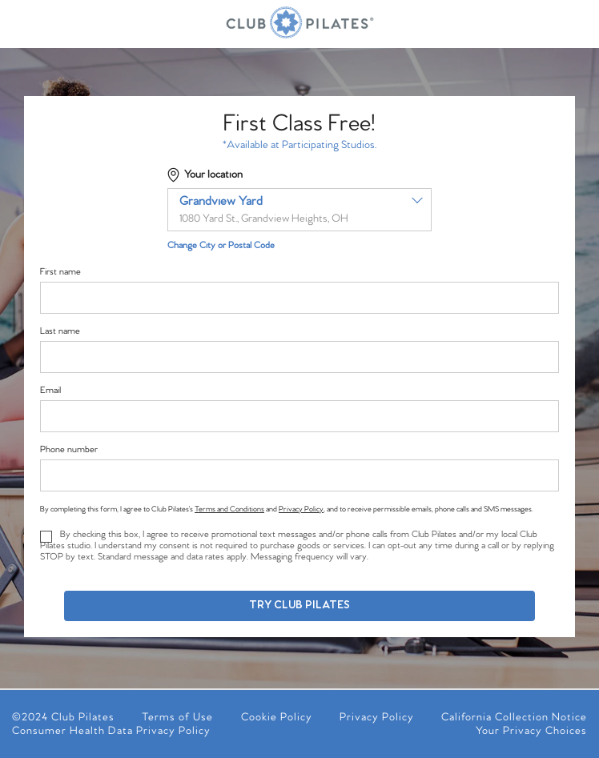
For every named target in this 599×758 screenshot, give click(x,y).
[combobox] (299, 210)
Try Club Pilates (299, 605)
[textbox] (299, 210)
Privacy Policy (301, 509)
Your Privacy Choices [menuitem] (531, 731)
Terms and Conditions (229, 509)
